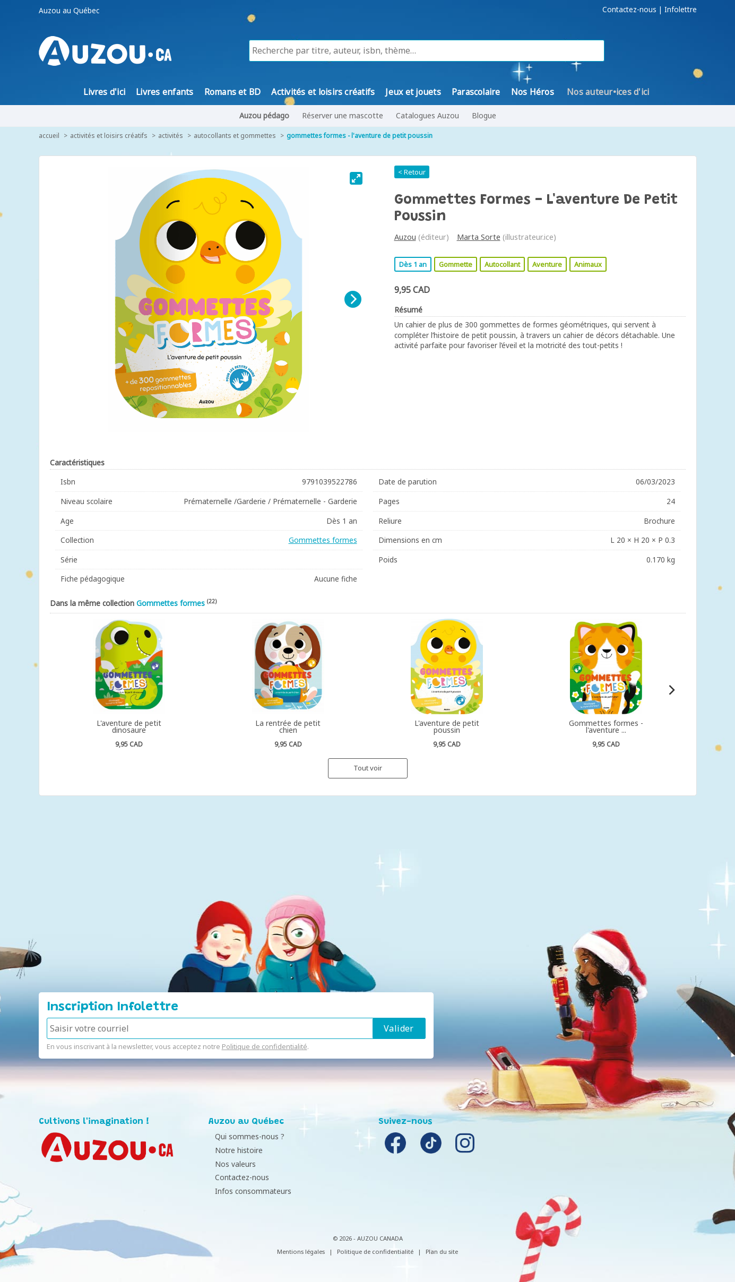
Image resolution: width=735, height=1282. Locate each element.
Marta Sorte (478, 237)
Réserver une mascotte (342, 115)
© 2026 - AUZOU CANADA (368, 1238)
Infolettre (680, 9)
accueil (49, 135)
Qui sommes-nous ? (246, 1136)
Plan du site (442, 1251)
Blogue (484, 115)
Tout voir (367, 768)
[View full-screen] (356, 178)
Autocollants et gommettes (235, 135)
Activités (170, 135)
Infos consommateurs (249, 1191)
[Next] (352, 299)
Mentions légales (301, 1251)
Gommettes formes (323, 540)
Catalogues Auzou (427, 115)
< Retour (412, 172)
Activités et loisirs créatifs (109, 135)
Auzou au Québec (69, 10)
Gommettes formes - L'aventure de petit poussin (360, 135)
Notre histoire (235, 1150)
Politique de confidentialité (264, 1046)
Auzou (405, 237)
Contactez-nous (629, 9)
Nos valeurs (231, 1164)
